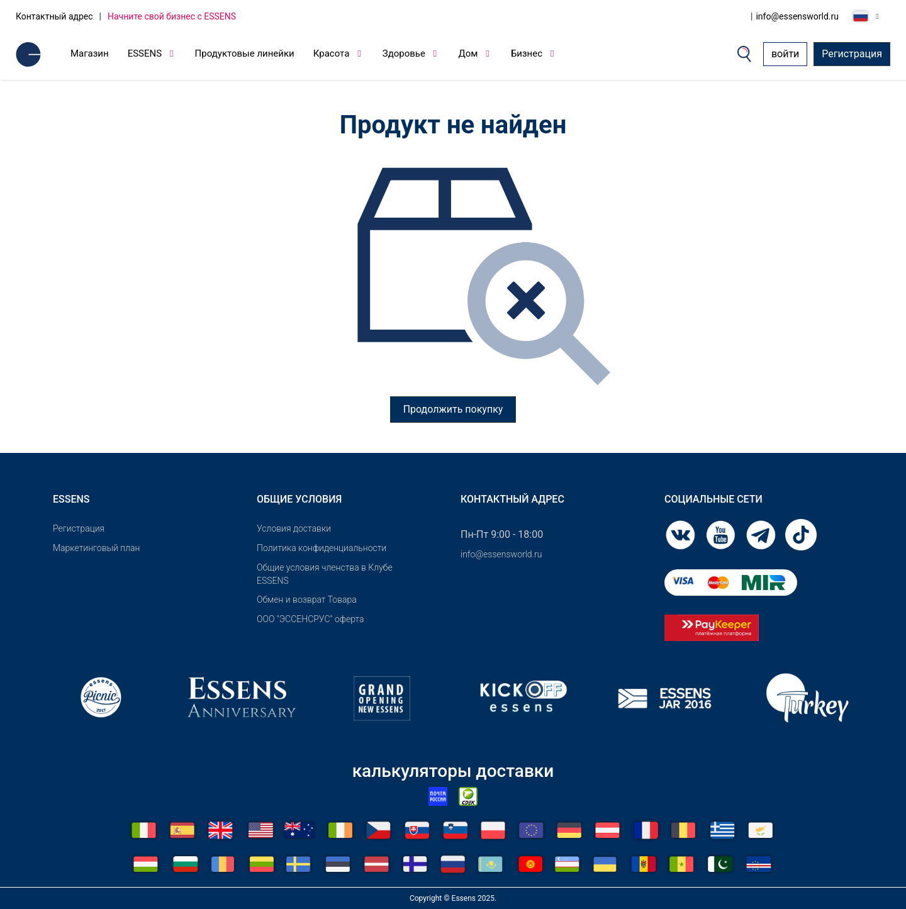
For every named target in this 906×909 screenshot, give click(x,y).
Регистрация (852, 54)
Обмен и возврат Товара (307, 599)
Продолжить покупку (453, 409)
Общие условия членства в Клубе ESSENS (325, 574)
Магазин (89, 53)
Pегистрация (78, 528)
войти (785, 54)
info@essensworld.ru (797, 16)
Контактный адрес (54, 16)
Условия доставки (294, 528)
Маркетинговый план (96, 548)
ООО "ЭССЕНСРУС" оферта (310, 619)
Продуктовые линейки (244, 53)
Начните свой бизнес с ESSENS (172, 16)
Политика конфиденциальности (321, 548)
